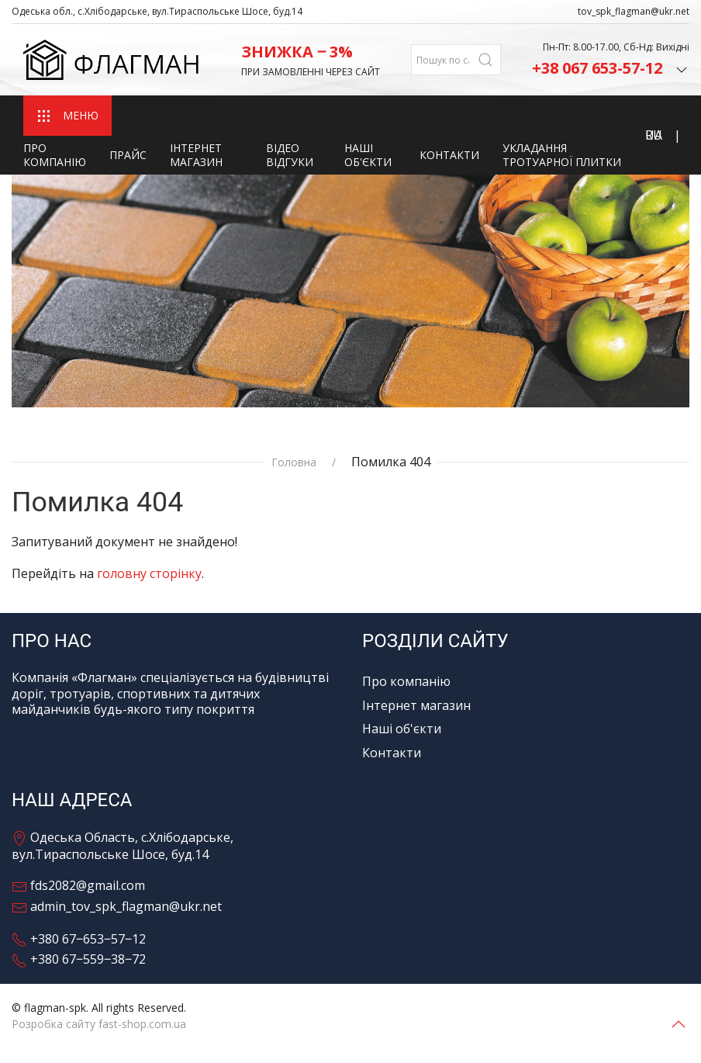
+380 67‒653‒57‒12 (79, 938)
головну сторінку (149, 573)
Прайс (128, 154)
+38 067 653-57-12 (610, 67)
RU (653, 135)
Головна (293, 462)
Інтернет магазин (196, 154)
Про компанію (54, 154)
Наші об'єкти (368, 154)
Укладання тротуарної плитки (561, 154)
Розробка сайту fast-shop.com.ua (99, 1023)
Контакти (449, 154)
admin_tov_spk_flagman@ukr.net (117, 906)
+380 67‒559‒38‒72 (79, 959)
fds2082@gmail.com (78, 885)
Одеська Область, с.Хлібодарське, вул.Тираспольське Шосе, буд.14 (122, 846)
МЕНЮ (67, 116)
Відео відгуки (289, 154)
